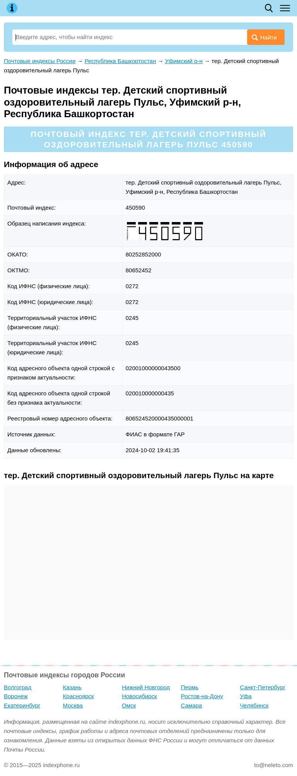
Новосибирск (139, 696)
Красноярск (78, 696)
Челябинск (254, 705)
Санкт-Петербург (262, 687)
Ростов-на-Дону (202, 696)
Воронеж (16, 696)
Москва (73, 705)
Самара (191, 705)
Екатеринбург (22, 705)
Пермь (190, 687)
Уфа (245, 696)
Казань (72, 687)
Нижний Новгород (146, 687)
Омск (129, 705)
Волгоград (17, 687)
